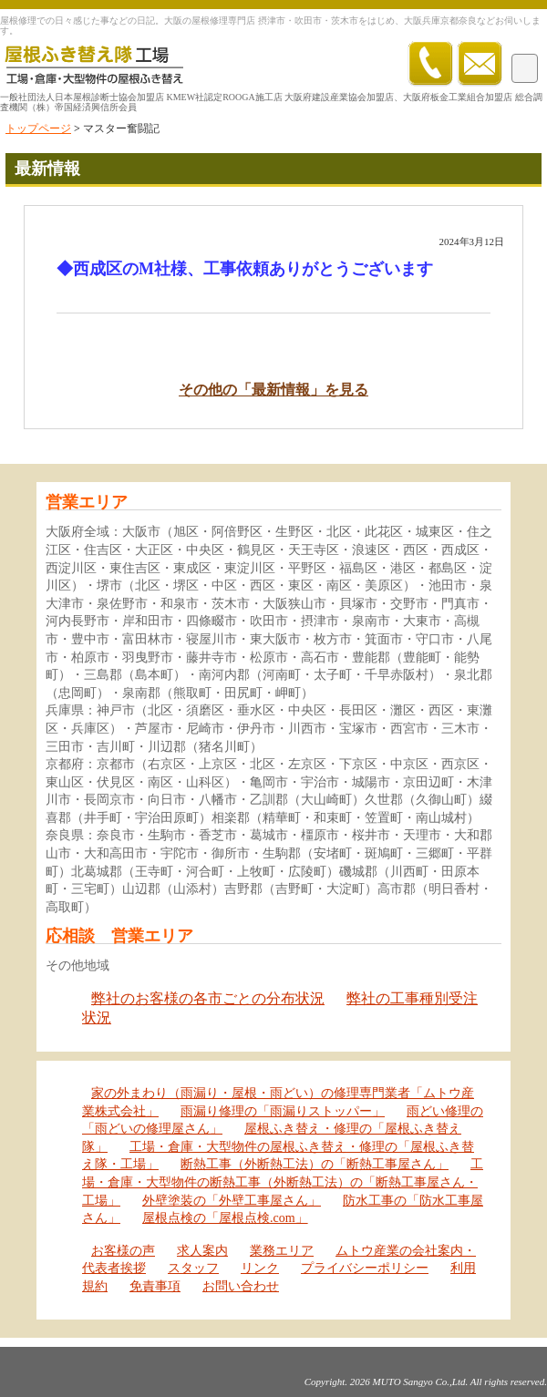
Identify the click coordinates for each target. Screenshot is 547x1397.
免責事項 (155, 1286)
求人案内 (202, 1251)
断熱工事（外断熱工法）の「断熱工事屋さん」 (315, 1164)
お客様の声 (123, 1251)
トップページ (38, 128)
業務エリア (282, 1251)
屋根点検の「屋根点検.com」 (225, 1218)
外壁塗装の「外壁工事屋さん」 (231, 1200)
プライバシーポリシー (364, 1268)
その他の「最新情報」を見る (273, 389)
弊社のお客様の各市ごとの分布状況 (208, 998)
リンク (260, 1268)
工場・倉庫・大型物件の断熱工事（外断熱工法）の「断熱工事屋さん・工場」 (282, 1182)
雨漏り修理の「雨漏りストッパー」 (283, 1111)
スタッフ (193, 1268)
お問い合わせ (240, 1286)
